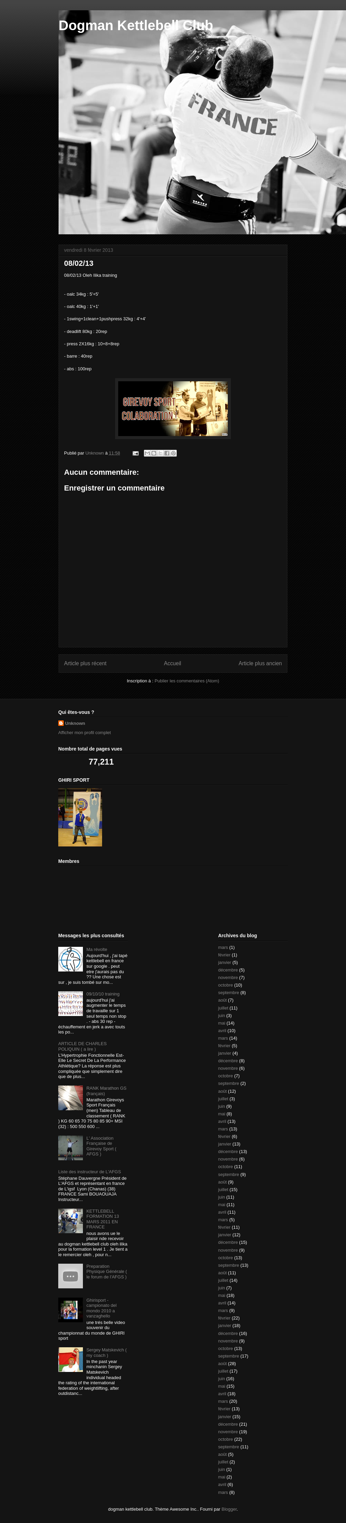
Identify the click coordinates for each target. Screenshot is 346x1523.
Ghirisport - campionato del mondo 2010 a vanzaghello (101, 1308)
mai (221, 1023)
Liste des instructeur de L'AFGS (89, 1171)
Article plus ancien (260, 663)
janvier (224, 962)
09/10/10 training (103, 993)
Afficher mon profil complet (84, 732)
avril (222, 1030)
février (224, 954)
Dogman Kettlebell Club (136, 25)
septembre (228, 992)
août (222, 1000)
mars (223, 947)
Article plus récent (85, 663)
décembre (228, 970)
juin (221, 1015)
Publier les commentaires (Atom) (187, 680)
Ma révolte (96, 949)
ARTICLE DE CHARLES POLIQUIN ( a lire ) (82, 1046)
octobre (225, 985)
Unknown (75, 723)
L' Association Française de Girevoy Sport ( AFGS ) (101, 1146)
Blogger (229, 1509)
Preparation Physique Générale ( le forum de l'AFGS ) (106, 1271)
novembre (228, 977)
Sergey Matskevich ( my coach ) (106, 1352)
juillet (223, 1008)
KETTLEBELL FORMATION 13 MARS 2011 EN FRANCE (102, 1219)
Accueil (172, 663)
